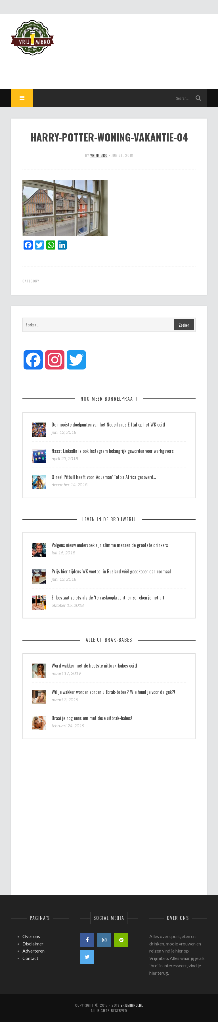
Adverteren (33, 950)
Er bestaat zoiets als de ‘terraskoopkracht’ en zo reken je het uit (108, 597)
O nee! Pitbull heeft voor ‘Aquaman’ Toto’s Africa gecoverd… (104, 477)
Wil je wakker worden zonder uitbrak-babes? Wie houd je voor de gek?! (113, 692)
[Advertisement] (103, 68)
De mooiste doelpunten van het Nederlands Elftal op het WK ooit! (108, 424)
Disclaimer (32, 943)
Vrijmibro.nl (132, 1005)
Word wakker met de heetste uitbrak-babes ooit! (94, 665)
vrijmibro (99, 155)
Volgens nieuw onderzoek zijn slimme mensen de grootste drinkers (110, 545)
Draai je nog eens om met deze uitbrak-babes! (92, 718)
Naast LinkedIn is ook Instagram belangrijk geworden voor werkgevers (113, 450)
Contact (30, 958)
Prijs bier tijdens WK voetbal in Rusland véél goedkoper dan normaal (111, 571)
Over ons (31, 936)
